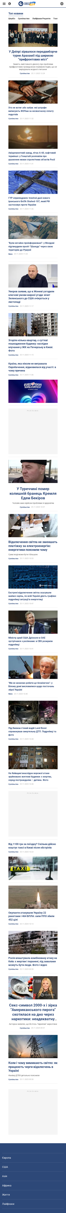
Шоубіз (11, 18)
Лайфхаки (8, 1203)
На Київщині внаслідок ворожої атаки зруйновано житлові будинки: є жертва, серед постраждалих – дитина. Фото (30, 776)
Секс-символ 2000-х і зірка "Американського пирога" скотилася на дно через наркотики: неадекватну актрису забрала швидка (33, 1014)
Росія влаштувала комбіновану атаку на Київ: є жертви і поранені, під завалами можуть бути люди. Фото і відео (32, 961)
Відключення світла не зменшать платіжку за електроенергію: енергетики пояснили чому (32, 546)
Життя (6, 1194)
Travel (56, 18)
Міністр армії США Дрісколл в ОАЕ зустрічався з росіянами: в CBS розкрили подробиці (30, 641)
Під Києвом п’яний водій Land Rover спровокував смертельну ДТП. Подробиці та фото (32, 731)
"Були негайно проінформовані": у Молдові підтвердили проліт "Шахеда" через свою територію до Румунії (31, 246)
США (5, 1166)
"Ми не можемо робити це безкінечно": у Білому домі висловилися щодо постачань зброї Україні (31, 686)
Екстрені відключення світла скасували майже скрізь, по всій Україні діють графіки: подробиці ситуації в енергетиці (32, 596)
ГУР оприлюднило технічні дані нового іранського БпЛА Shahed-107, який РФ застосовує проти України (29, 201)
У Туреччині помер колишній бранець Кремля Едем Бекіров (33, 493)
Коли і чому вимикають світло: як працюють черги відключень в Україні (32, 1066)
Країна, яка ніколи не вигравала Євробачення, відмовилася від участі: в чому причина (32, 367)
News (10, 254)
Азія (4, 1176)
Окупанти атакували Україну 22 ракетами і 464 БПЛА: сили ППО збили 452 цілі (31, 916)
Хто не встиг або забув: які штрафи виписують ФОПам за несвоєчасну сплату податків (31, 111)
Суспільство (24, 18)
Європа (6, 1157)
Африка (6, 1185)
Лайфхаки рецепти (41, 18)
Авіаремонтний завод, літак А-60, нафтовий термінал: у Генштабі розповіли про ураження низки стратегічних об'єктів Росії (32, 156)
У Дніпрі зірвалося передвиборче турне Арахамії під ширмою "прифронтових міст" (33, 55)
